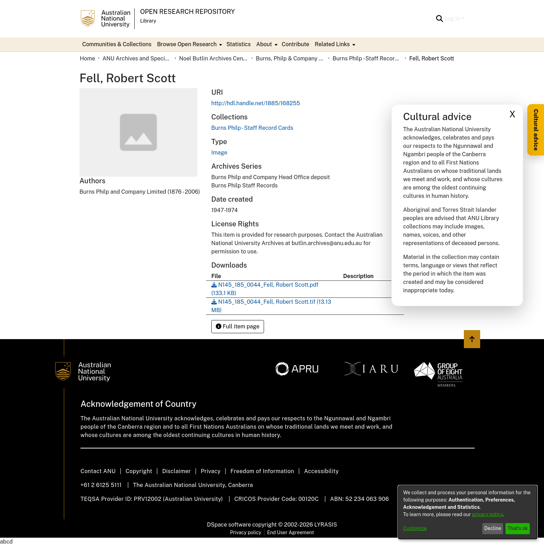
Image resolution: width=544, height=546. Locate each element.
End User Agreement (290, 532)
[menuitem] (189, 44)
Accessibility (321, 471)
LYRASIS (325, 524)
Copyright (139, 471)
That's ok (518, 528)
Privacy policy (245, 532)
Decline (492, 528)
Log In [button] (452, 18)
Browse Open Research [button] (187, 44)
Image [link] (219, 152)
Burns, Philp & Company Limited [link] (290, 58)
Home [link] (87, 58)
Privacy (211, 471)
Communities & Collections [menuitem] (117, 44)
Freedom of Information (262, 471)
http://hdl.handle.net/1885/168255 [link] (255, 103)
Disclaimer (176, 471)
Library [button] (148, 21)
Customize (415, 528)
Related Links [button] (332, 44)
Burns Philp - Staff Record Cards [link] (367, 58)
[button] (439, 19)
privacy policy (487, 514)
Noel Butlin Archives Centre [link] (213, 58)
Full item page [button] (238, 326)
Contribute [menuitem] (295, 44)
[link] (252, 128)
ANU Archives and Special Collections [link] (137, 58)
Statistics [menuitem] (238, 44)
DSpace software (229, 524)
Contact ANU (98, 471)
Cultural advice (536, 130)
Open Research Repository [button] (187, 11)
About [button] (264, 44)
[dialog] (467, 512)
